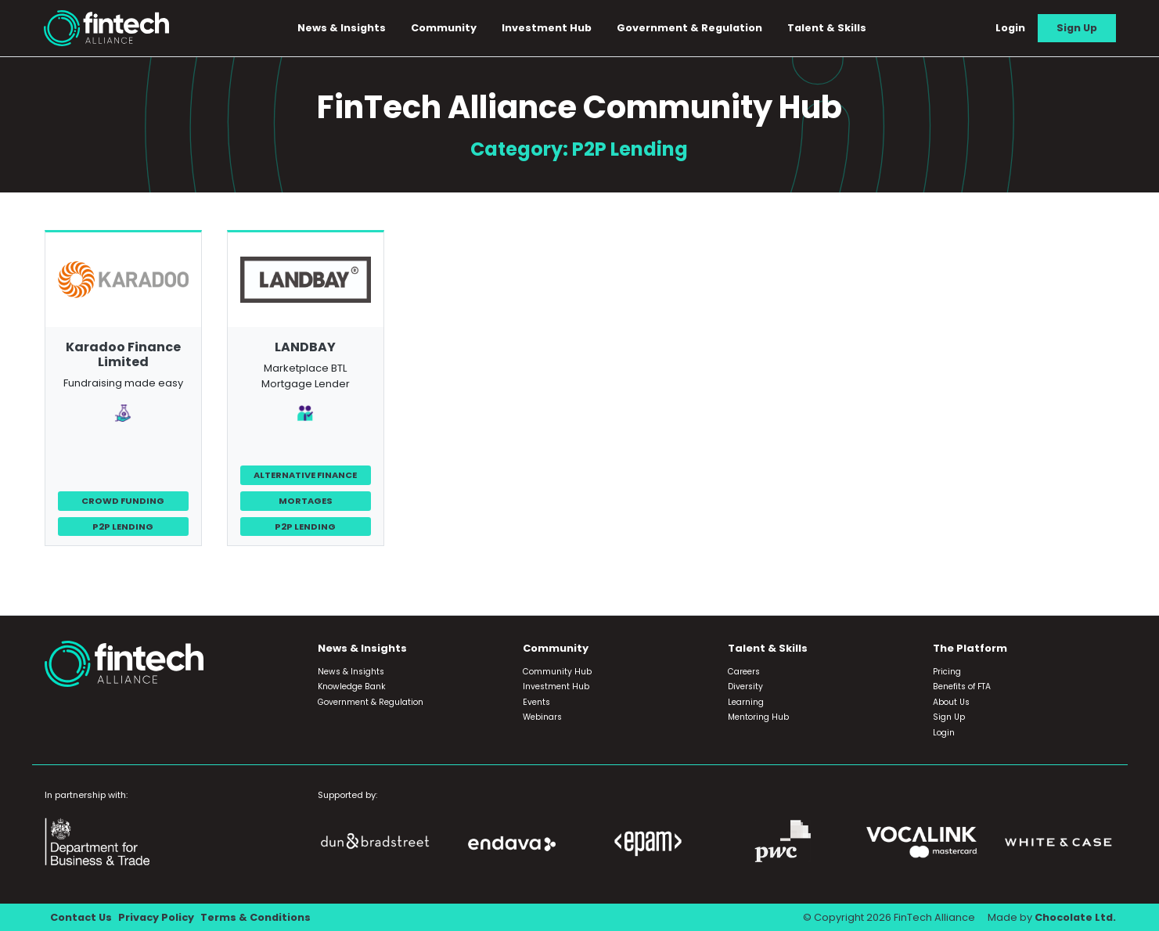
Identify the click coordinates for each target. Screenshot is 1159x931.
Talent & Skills (826, 27)
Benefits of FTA (962, 686)
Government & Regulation (689, 27)
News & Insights (341, 27)
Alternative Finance (305, 475)
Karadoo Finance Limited (123, 354)
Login (1010, 27)
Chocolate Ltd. (1075, 917)
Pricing (947, 672)
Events (536, 702)
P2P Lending (122, 526)
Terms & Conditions (255, 917)
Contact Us (81, 917)
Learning (746, 702)
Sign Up (1076, 27)
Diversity (745, 686)
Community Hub (557, 672)
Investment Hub (547, 27)
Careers (744, 672)
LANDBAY (305, 347)
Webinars (542, 717)
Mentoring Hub (758, 717)
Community (444, 27)
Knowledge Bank (352, 686)
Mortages (306, 500)
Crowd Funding (122, 500)
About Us (951, 702)
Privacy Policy (156, 917)
